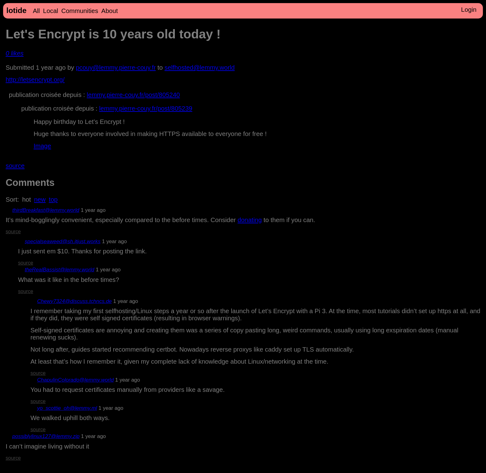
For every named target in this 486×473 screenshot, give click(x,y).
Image (42, 145)
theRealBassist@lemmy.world (59, 270)
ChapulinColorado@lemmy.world (75, 380)
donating (249, 220)
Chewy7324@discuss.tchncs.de (74, 301)
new (40, 199)
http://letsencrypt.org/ (35, 79)
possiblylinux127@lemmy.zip (46, 436)
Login (469, 9)
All (36, 10)
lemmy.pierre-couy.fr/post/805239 (145, 108)
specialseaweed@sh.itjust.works (63, 241)
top (53, 199)
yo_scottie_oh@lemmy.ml (67, 408)
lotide (16, 10)
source (15, 165)
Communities (79, 10)
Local (50, 10)
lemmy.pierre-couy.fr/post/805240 (133, 94)
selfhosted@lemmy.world (200, 67)
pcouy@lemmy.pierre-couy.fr (116, 67)
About (109, 10)
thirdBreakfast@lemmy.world (45, 210)
